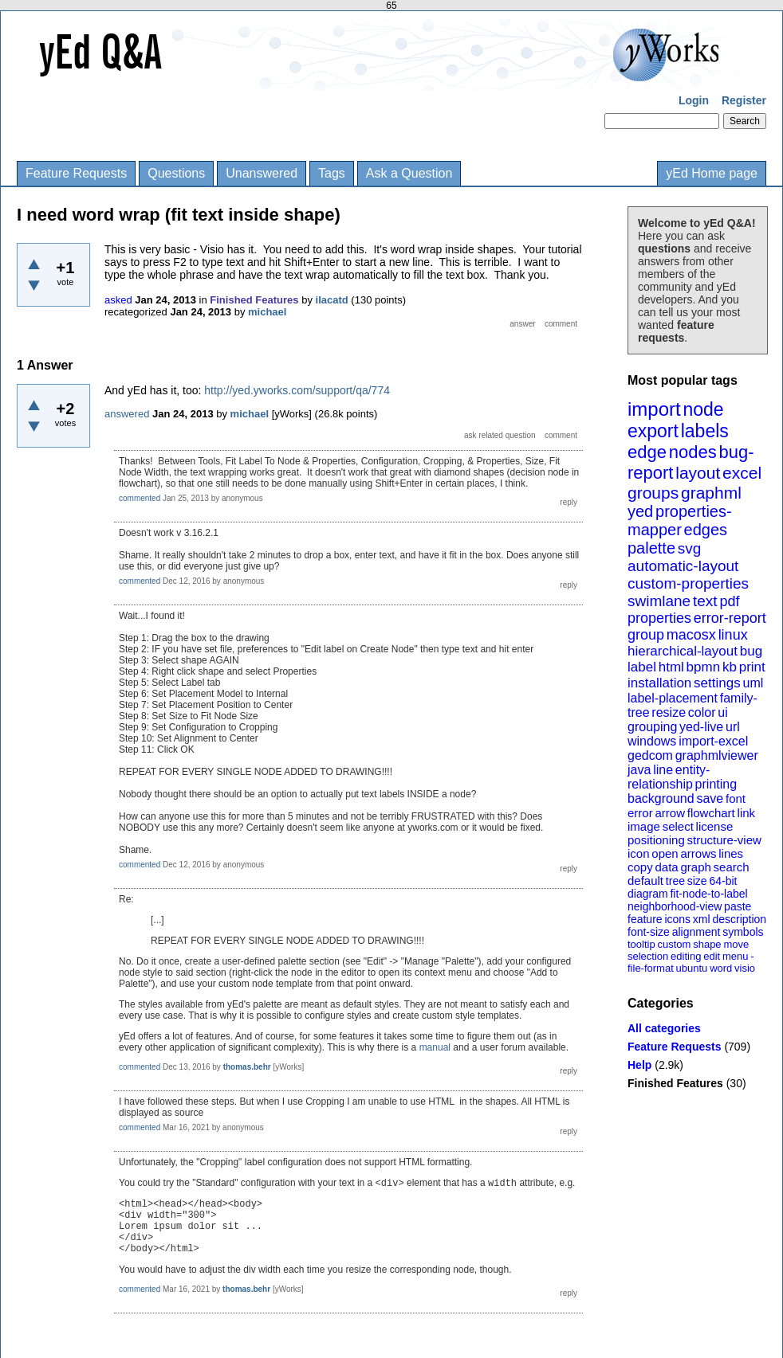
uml (752, 683)
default (645, 880)
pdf (729, 601)
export (653, 431)
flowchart (711, 813)
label (642, 667)
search (732, 867)
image (644, 826)
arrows (698, 853)
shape (707, 944)
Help (639, 1065)
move (736, 944)
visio (744, 968)
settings (717, 683)
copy (640, 867)
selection (648, 956)
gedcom (650, 755)
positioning (656, 840)
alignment (696, 932)
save (709, 798)
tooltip (641, 944)
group (646, 635)
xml (701, 919)
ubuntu (692, 968)
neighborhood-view (675, 906)
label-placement (673, 698)
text (705, 601)
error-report (730, 618)
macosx (691, 635)
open (664, 853)
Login (694, 100)
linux (733, 635)
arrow (670, 813)
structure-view (724, 840)
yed (640, 511)
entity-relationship (669, 777)
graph (695, 867)
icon (639, 853)
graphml (711, 492)
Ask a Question (409, 173)
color (702, 712)
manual (435, 1047)
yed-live (701, 727)
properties (659, 618)
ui (722, 712)
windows (652, 741)
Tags (331, 173)
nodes (693, 452)
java (639, 770)
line (663, 770)
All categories (664, 1028)
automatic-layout (683, 566)
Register (744, 100)
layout (697, 473)
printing (716, 784)
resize (668, 712)
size (697, 881)
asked (118, 300)
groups (653, 492)
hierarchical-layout (683, 651)
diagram (648, 893)
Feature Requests (76, 173)
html (671, 667)
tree (675, 881)
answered (126, 414)
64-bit (723, 881)
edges (706, 529)
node (703, 409)
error (640, 813)
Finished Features (675, 1083)
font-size (649, 932)
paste (737, 906)
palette (651, 548)
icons (677, 919)
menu (735, 956)
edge (647, 452)
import (654, 409)
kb (729, 667)
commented (139, 498)
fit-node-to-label (708, 893)
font (736, 798)
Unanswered (261, 173)
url (733, 727)
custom (674, 944)
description (739, 919)
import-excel (713, 741)
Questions (176, 173)
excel (741, 473)
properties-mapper (680, 520)
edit (711, 956)
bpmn (704, 667)
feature (645, 919)
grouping (652, 727)
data (666, 867)
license (715, 826)
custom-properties (688, 583)
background (661, 798)
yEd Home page (711, 173)
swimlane (659, 601)
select (678, 826)
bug (751, 651)
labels (705, 431)
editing (686, 956)
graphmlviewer (716, 755)
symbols (742, 932)
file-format (651, 968)
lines (730, 853)
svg (690, 548)
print (752, 667)
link (747, 813)
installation (659, 683)
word (721, 968)
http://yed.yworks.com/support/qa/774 (297, 390)
